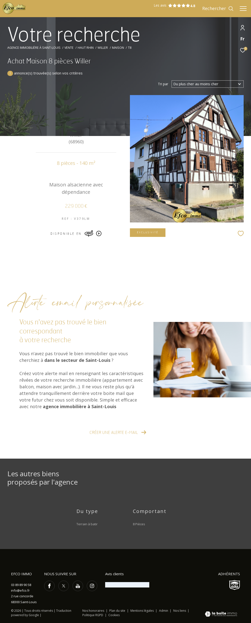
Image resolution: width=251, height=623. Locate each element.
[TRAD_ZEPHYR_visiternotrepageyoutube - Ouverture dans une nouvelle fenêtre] (78, 586)
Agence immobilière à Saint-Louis (34, 48)
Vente (69, 48)
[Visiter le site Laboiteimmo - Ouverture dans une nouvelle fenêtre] (221, 614)
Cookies (114, 615)
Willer (103, 48)
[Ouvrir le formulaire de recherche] (218, 8)
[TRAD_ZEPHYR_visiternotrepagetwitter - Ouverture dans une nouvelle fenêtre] (63, 586)
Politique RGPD (92, 615)
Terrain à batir (87, 524)
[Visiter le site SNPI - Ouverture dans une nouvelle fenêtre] (234, 585)
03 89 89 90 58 (21, 585)
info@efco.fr (20, 590)
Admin (164, 611)
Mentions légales (142, 611)
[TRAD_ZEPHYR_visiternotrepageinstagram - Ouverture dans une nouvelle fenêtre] (92, 586)
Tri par (163, 84)
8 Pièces (139, 524)
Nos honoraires (93, 611)
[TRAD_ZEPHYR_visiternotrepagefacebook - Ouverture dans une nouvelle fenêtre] (49, 586)
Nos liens (180, 611)
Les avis (172, 5)
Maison (118, 48)
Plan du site (117, 611)
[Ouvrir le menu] (243, 8)
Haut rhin (86, 48)
